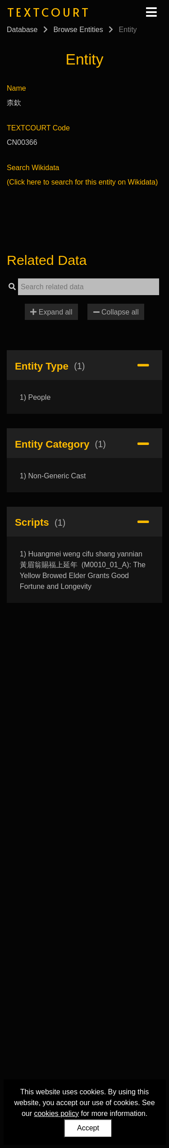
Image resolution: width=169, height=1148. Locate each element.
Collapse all (116, 312)
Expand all (51, 312)
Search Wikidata (33, 167)
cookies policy (56, 1113)
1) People (35, 397)
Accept (88, 1128)
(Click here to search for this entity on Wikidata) (82, 182)
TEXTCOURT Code (38, 128)
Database (22, 29)
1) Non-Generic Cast (53, 476)
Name (16, 88)
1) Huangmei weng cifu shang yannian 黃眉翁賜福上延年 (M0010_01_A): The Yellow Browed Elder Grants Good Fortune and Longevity (83, 570)
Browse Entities (78, 29)
